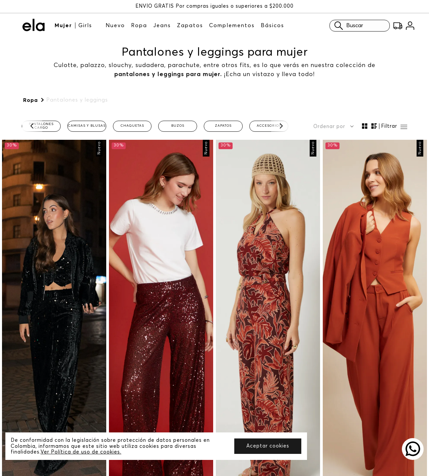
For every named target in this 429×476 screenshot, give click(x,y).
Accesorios (269, 125)
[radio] (364, 126)
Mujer (63, 25)
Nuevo (115, 25)
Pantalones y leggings (77, 100)
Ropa (139, 25)
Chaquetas (132, 125)
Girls (85, 25)
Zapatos (190, 25)
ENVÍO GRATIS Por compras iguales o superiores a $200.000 (214, 6)
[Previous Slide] (32, 126)
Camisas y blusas (87, 125)
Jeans (162, 25)
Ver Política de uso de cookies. (81, 452)
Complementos (232, 25)
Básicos (272, 25)
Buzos (177, 125)
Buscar (340, 25)
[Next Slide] (281, 126)
